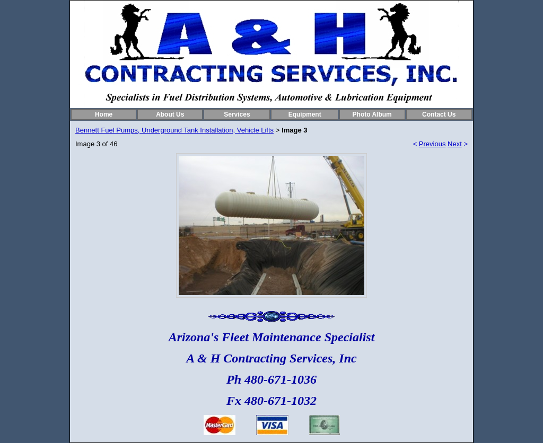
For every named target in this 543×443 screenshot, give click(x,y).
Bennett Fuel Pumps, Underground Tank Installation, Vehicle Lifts (174, 130)
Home (103, 114)
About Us (170, 114)
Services (237, 114)
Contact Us (439, 114)
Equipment (304, 114)
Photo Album (372, 114)
